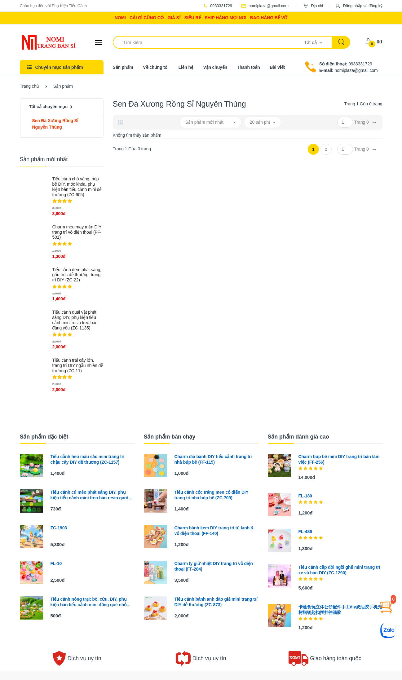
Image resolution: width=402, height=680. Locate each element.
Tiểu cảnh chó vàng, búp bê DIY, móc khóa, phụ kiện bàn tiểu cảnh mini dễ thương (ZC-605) (77, 186)
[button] (358, 5)
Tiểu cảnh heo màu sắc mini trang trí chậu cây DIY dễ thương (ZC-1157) (88, 459)
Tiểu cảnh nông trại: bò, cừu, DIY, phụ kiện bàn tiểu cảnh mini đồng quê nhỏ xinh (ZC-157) (89, 602)
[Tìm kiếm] (208, 42)
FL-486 (305, 531)
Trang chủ (29, 86)
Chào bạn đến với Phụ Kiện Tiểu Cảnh (53, 5)
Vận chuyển (215, 67)
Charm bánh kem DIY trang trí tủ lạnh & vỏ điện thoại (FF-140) (214, 530)
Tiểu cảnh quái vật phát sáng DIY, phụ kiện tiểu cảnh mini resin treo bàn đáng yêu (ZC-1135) (75, 320)
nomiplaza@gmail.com (265, 5)
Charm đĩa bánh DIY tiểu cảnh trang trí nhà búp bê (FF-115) (213, 459)
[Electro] (43, 42)
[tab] (120, 122)
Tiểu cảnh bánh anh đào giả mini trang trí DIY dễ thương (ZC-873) (216, 602)
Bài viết (277, 67)
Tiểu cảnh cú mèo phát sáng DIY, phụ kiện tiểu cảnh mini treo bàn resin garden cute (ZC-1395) (92, 495)
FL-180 (305, 495)
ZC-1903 (59, 527)
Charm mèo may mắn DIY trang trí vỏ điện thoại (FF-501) (77, 232)
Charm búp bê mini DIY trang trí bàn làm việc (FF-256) (339, 459)
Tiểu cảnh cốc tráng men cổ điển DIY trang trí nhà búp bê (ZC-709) (211, 495)
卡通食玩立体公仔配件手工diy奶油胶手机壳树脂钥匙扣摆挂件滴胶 (340, 609)
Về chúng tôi (156, 67)
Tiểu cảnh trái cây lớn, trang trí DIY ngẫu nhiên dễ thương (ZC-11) (77, 365)
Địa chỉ (313, 5)
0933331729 (217, 5)
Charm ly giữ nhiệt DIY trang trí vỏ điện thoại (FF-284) (213, 566)
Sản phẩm (123, 67)
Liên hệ (186, 67)
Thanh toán (248, 67)
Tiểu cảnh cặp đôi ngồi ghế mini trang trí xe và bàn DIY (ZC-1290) (339, 570)
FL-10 (56, 563)
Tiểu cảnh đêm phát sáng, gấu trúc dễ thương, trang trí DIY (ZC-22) (76, 275)
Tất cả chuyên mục (48, 106)
